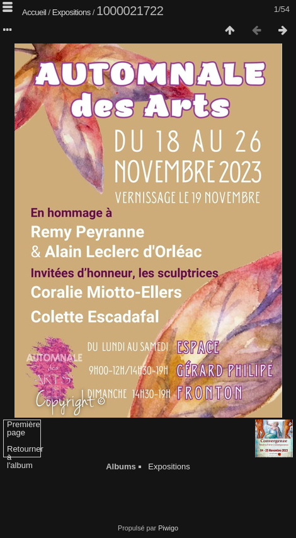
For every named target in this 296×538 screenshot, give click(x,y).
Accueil (34, 12)
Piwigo (168, 528)
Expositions (71, 12)
